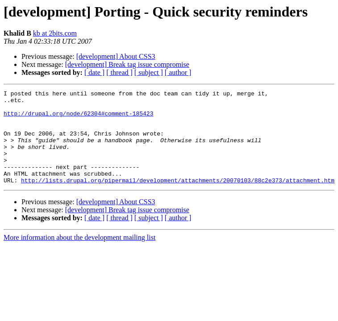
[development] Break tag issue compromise (127, 64)
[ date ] (94, 72)
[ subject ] (148, 72)
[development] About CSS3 (115, 56)
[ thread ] (119, 72)
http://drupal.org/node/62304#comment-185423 (78, 119)
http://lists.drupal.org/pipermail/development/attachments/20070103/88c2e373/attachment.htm (177, 199)
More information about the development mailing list (79, 256)
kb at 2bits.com (55, 33)
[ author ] (178, 72)
